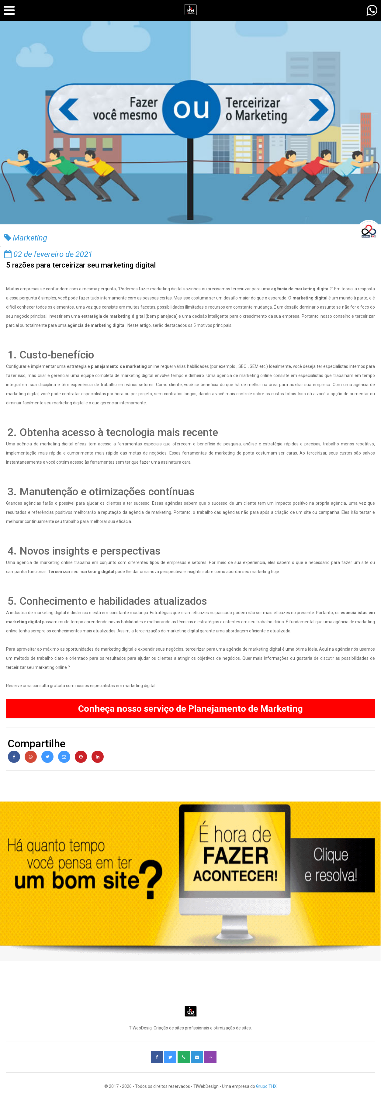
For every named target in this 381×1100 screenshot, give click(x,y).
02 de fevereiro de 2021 (48, 254)
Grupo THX (266, 1086)
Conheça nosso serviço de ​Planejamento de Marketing (190, 708)
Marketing (25, 237)
